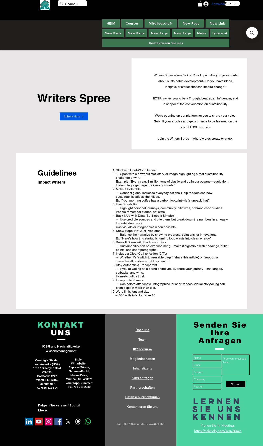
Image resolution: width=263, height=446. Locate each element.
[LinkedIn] (29, 421)
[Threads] (78, 421)
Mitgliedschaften (142, 359)
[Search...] (72, 4)
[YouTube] (39, 421)
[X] (68, 421)
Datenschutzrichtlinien (142, 397)
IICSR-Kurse (142, 349)
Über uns (142, 330)
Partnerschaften (142, 387)
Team (142, 339)
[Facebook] (58, 421)
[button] (200, 3)
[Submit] (235, 384)
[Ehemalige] (232, 3)
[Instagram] (48, 421)
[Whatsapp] (88, 421)
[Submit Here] (74, 116)
